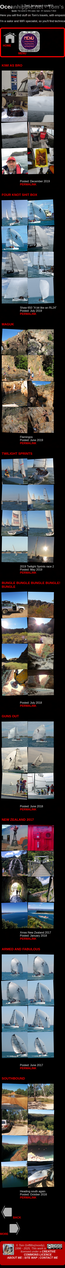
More (10, 1233)
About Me (15, 1257)
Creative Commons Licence (40, 1253)
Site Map (30, 1257)
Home (9, 44)
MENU (29, 52)
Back (10, 1217)
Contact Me (49, 1257)
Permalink (28, 184)
